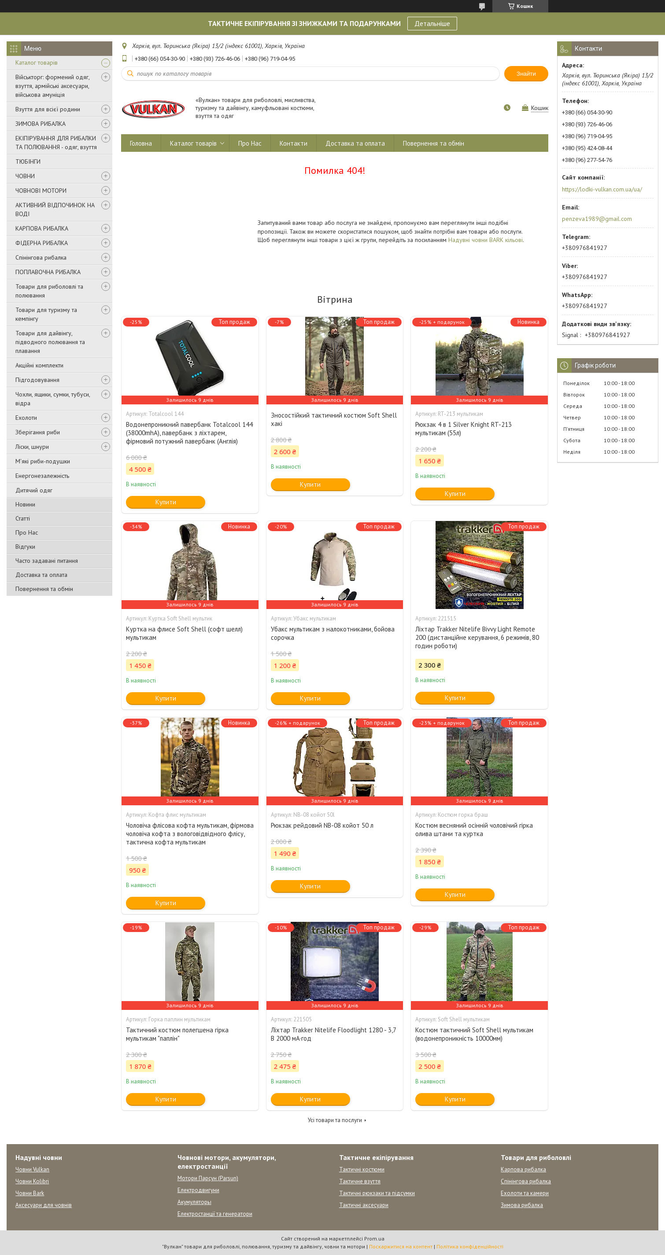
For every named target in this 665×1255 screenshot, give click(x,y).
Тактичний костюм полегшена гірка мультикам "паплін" (177, 1034)
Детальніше (432, 23)
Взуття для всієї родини (47, 109)
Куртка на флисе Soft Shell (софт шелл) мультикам (184, 633)
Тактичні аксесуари (363, 1205)
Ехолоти (26, 418)
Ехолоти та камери (525, 1193)
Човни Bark (29, 1193)
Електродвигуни (198, 1190)
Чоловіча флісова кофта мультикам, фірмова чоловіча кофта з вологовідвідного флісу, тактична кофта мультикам (190, 833)
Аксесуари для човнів (43, 1205)
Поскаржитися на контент (400, 1246)
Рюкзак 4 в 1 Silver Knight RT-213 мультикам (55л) (463, 428)
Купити (165, 502)
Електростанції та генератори (214, 1214)
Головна (141, 143)
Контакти (293, 143)
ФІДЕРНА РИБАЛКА (41, 243)
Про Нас (26, 532)
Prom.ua (374, 1238)
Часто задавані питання (46, 561)
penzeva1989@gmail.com (597, 219)
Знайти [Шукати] (526, 73)
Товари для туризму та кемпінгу (46, 314)
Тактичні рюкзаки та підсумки (377, 1193)
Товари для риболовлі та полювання (49, 291)
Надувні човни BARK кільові (485, 240)
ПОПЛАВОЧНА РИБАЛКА (48, 272)
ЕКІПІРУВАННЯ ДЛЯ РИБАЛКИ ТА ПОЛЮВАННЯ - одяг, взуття (56, 142)
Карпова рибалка (523, 1169)
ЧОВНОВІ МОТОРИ (40, 190)
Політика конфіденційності (469, 1246)
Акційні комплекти (39, 365)
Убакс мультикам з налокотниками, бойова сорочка (333, 633)
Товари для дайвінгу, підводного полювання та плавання (50, 342)
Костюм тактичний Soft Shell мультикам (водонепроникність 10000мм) (474, 1034)
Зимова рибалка (522, 1205)
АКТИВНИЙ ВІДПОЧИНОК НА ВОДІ (55, 209)
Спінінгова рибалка (40, 257)
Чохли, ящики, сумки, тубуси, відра (52, 398)
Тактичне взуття (360, 1181)
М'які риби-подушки (42, 461)
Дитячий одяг (33, 490)
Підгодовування (37, 380)
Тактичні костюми (361, 1169)
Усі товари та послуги (335, 1120)
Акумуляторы (194, 1202)
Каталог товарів (36, 62)
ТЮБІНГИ (28, 161)
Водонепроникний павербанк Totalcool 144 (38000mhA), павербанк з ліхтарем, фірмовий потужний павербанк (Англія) (189, 432)
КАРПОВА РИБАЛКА (41, 228)
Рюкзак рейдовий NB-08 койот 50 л (322, 825)
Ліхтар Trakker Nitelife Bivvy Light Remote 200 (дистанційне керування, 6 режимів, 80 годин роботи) (477, 637)
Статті (22, 518)
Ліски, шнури (32, 447)
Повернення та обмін (44, 589)
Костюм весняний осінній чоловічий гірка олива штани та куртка (474, 829)
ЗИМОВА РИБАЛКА (40, 124)
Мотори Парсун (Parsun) (207, 1178)
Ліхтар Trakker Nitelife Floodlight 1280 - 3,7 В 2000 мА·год (333, 1034)
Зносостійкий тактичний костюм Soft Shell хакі (334, 419)
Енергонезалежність (42, 476)
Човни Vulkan (32, 1169)
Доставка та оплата (41, 575)
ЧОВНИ (25, 176)
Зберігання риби (37, 432)
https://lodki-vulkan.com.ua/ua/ (602, 189)
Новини (25, 504)
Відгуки (25, 546)
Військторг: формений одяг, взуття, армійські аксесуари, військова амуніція (52, 86)
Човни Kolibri (32, 1181)
